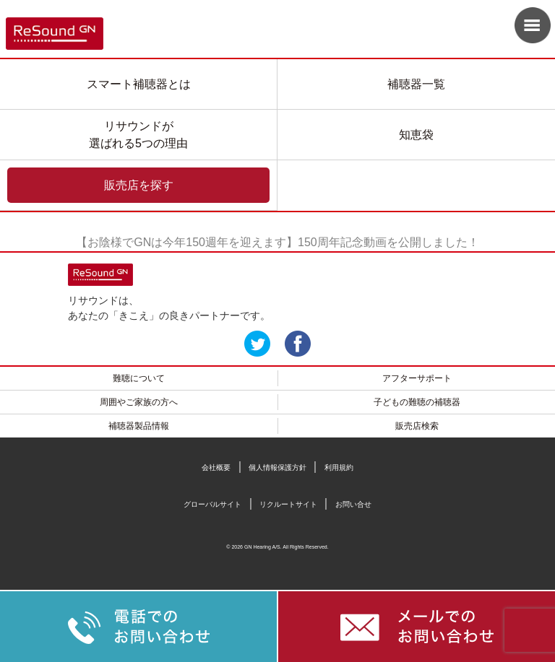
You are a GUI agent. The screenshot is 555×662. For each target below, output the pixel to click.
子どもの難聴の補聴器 (417, 402)
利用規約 (338, 467)
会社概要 (216, 467)
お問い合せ (353, 504)
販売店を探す (138, 185)
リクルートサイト (288, 504)
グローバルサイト (212, 504)
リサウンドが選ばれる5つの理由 (138, 134)
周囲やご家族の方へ (139, 402)
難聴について (139, 378)
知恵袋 (416, 135)
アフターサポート (417, 378)
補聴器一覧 (416, 84)
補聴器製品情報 (138, 426)
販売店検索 (417, 426)
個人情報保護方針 (277, 467)
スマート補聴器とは (139, 84)
